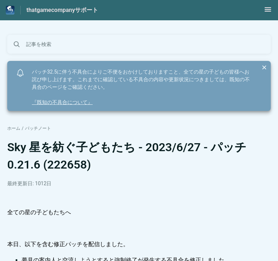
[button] (268, 11)
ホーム (13, 128)
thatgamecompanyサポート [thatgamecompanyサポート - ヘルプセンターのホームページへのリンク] (62, 10)
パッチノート (38, 128)
